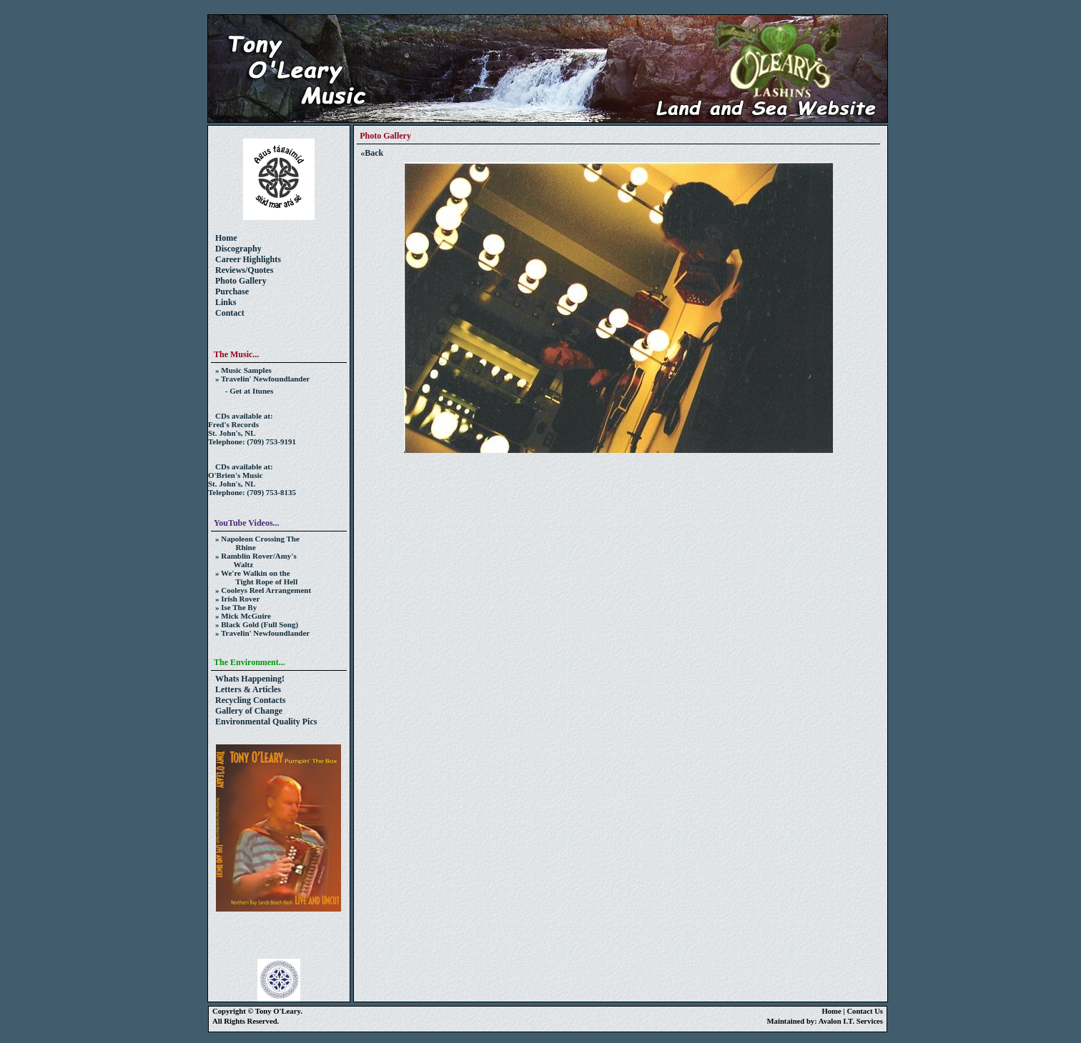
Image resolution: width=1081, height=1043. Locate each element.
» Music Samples (243, 370)
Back (374, 153)
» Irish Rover (237, 598)
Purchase (232, 291)
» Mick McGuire (243, 616)
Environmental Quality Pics (266, 722)
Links (225, 302)
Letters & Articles (248, 689)
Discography (238, 249)
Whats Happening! (250, 679)
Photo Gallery (241, 281)
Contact (230, 313)
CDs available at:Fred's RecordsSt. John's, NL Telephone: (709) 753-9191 (252, 428)
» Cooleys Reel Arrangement (263, 590)
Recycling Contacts (250, 700)
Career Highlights (248, 259)
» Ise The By (236, 607)
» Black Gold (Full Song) (256, 624)
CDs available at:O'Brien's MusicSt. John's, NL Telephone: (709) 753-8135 (252, 479)
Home (226, 238)
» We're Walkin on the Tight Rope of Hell (252, 577)
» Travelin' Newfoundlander (262, 378)
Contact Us (864, 1011)
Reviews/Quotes (244, 270)
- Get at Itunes (244, 390)
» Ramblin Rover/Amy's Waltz (252, 560)
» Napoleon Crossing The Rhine (254, 543)
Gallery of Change (248, 711)
